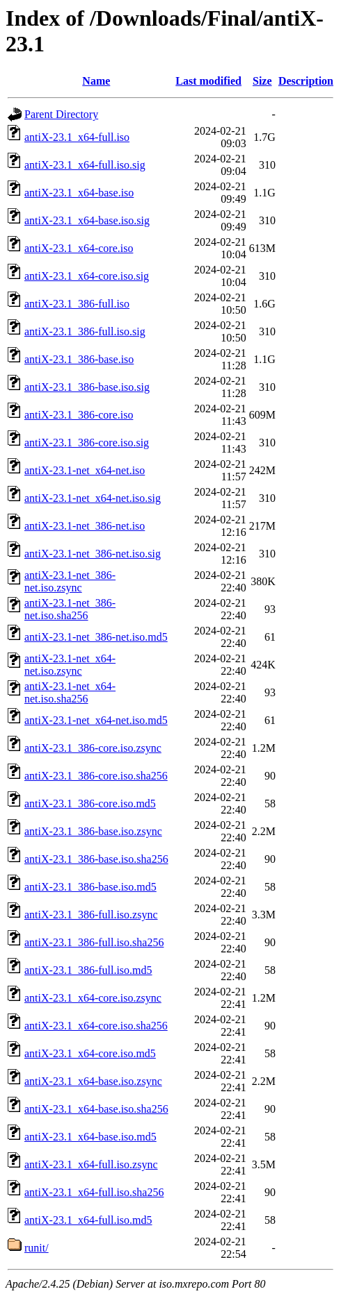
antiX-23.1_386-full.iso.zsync (91, 914)
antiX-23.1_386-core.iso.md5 (90, 803)
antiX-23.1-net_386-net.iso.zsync (70, 581)
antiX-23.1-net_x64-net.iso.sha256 (70, 692)
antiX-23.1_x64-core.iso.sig (86, 276)
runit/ (36, 1248)
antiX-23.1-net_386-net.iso (84, 526)
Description (305, 81)
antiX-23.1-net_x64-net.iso (84, 470)
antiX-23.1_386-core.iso (78, 415)
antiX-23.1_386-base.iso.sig (87, 387)
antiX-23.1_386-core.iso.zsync (92, 748)
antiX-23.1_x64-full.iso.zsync (91, 1164)
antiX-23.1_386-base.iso (79, 359)
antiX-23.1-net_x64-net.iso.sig (92, 498)
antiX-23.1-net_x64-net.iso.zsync (70, 665)
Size (262, 81)
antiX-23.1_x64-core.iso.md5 (90, 1053)
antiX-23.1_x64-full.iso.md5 (88, 1220)
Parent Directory (61, 114)
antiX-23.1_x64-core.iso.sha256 (96, 1026)
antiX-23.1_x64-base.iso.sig (87, 220)
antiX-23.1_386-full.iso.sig (84, 331)
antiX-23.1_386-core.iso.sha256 (96, 776)
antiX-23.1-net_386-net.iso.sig (92, 553)
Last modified (208, 81)
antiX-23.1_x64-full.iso (76, 137)
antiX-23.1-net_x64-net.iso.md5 (96, 720)
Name (96, 81)
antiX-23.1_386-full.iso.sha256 (94, 942)
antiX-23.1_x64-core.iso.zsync (92, 998)
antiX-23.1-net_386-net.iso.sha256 (70, 609)
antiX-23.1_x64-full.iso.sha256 (94, 1192)
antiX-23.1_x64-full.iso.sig (84, 165)
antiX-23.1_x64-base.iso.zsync (93, 1081)
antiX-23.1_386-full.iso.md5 (88, 970)
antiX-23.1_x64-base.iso (79, 193)
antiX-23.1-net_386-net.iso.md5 (96, 637)
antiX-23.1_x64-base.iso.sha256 (96, 1109)
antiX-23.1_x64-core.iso (78, 248)
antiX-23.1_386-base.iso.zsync (93, 831)
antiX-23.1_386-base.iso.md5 (90, 887)
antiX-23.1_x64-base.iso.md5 (90, 1137)
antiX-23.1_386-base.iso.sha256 (96, 859)
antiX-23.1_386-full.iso (76, 304)
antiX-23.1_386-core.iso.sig (86, 442)
